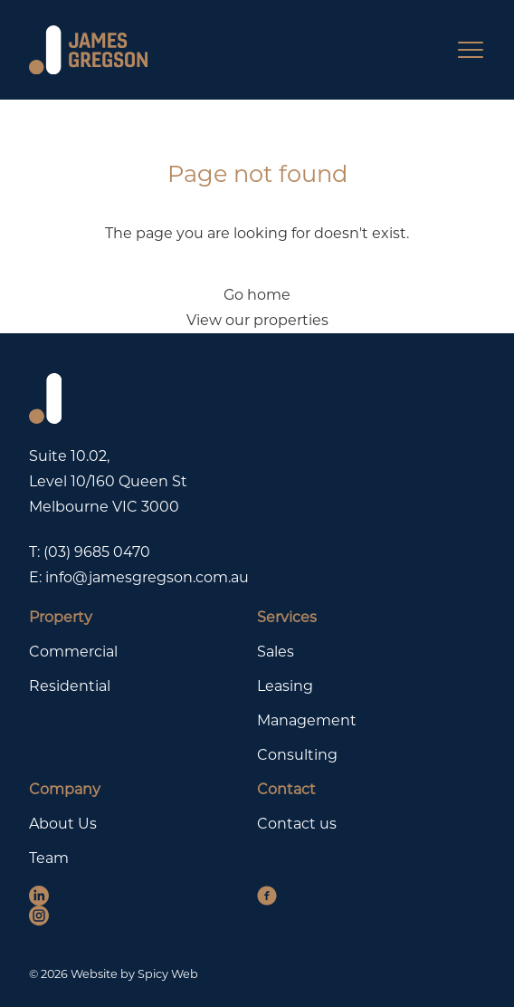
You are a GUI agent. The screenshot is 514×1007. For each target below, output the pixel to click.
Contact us (297, 823)
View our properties (257, 320)
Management (307, 720)
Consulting (297, 754)
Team (49, 858)
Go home (257, 294)
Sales (275, 651)
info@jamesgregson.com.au (147, 577)
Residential (69, 686)
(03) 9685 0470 (96, 552)
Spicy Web (168, 974)
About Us (63, 823)
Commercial (73, 651)
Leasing (285, 686)
